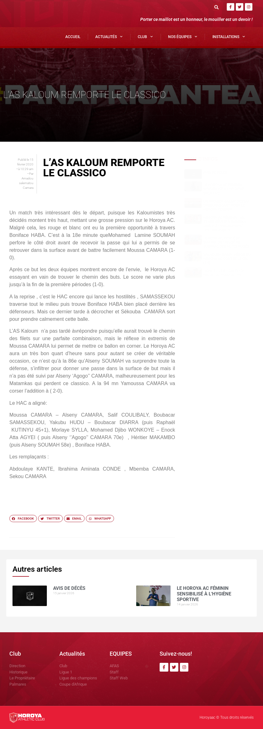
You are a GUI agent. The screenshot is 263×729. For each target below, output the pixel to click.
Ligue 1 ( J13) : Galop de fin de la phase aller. (224, 273)
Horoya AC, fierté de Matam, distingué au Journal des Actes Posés (226, 242)
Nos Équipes (182, 36)
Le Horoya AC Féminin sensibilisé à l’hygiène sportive (223, 189)
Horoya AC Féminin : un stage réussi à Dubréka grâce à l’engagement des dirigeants (224, 224)
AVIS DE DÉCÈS (215, 172)
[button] (217, 7)
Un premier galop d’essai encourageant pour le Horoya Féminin (226, 205)
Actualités (108, 36)
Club (145, 36)
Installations (228, 36)
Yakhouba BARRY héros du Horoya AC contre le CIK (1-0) (227, 259)
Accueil (72, 37)
